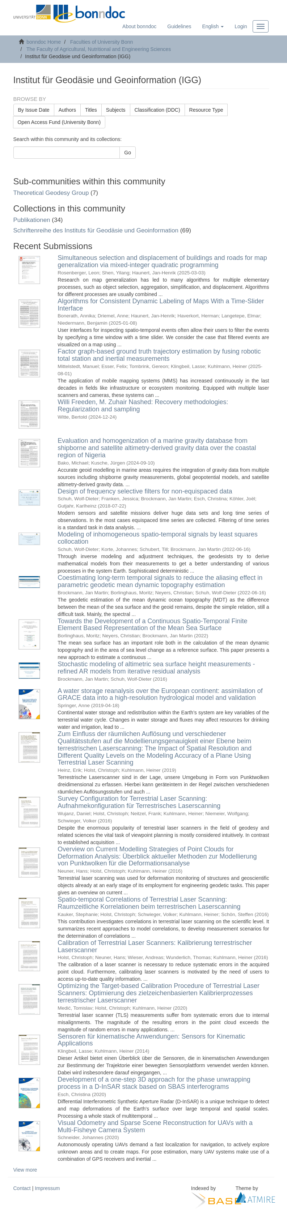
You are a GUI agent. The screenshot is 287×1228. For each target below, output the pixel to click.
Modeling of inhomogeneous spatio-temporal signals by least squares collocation (157, 538)
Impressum (47, 1188)
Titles (91, 110)
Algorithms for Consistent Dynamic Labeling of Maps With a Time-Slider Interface (161, 305)
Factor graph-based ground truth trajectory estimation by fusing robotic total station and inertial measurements (159, 355)
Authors (67, 110)
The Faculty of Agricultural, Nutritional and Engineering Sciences (98, 49)
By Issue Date (34, 110)
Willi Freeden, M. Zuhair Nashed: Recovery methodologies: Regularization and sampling (143, 405)
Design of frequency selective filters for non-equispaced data (145, 491)
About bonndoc (139, 26)
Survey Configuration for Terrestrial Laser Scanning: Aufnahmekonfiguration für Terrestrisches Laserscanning (139, 802)
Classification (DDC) (157, 110)
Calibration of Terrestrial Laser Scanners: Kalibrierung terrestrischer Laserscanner (155, 946)
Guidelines (179, 26)
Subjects (116, 110)
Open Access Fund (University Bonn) (59, 122)
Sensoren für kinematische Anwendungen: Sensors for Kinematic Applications (151, 1040)
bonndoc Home (43, 42)
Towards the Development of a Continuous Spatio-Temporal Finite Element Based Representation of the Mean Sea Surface (152, 624)
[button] (213, 26)
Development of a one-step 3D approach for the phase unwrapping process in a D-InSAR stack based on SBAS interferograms (154, 1083)
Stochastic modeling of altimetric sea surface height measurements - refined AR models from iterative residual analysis (156, 667)
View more (25, 1170)
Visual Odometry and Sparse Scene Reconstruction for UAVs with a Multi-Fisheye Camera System (155, 1126)
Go (127, 152)
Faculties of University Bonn (101, 42)
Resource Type (206, 110)
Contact (22, 1188)
